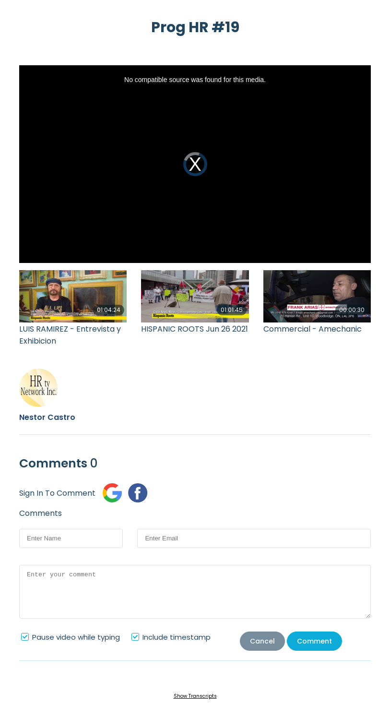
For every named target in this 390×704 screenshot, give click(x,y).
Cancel (262, 641)
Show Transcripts (195, 696)
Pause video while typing (76, 637)
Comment (314, 641)
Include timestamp (176, 637)
